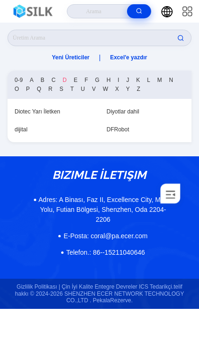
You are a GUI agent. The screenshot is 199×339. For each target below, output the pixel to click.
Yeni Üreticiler (70, 57)
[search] (139, 11)
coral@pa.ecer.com (105, 236)
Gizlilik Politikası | (38, 286)
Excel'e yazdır (128, 57)
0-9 (19, 80)
